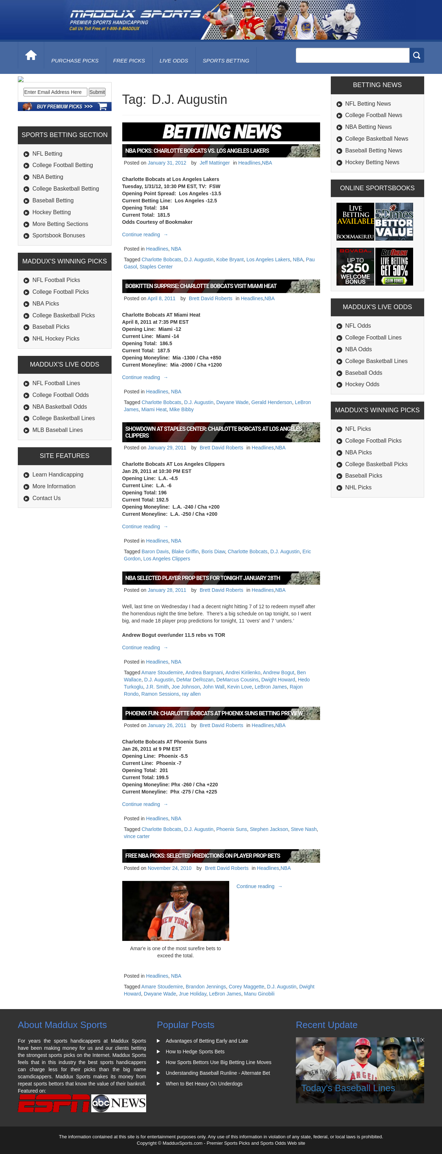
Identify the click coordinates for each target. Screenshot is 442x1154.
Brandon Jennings (206, 986)
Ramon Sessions (160, 694)
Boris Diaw (213, 551)
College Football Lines (373, 337)
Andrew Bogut (278, 672)
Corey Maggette (246, 986)
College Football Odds (60, 443)
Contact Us (46, 547)
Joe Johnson (186, 687)
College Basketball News (376, 139)
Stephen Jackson (269, 829)
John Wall (214, 687)
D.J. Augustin (199, 259)
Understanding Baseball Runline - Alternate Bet (218, 1073)
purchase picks (75, 60)
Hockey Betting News (372, 162)
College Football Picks (60, 340)
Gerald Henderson (271, 402)
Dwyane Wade (232, 402)
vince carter (137, 836)
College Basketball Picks (63, 364)
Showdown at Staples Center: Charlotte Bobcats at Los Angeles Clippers (213, 432)
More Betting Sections (60, 272)
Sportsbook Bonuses (58, 284)
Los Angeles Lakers (268, 259)
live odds (174, 60)
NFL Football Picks (56, 329)
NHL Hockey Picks (55, 387)
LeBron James (271, 687)
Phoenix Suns (231, 829)
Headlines (249, 163)
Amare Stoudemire (162, 672)
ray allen (191, 694)
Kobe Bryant (230, 259)
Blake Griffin (185, 551)
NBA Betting (47, 225)
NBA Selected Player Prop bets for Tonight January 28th (202, 578)
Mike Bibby (181, 409)
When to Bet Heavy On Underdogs (204, 1084)
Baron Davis (155, 551)
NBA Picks (45, 352)
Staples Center (156, 266)
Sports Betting (226, 60)
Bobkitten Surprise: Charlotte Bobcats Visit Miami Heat (201, 286)
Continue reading (146, 234)
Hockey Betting (51, 261)
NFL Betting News (368, 104)
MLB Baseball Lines (57, 478)
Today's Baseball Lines (348, 1088)
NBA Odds (358, 349)
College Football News (373, 115)
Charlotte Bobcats (161, 259)
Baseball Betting (53, 249)
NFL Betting (47, 202)
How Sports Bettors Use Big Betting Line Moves (218, 1062)
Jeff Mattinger (215, 163)
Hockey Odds (362, 384)
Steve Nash (304, 829)
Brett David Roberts (210, 298)
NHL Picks (358, 487)
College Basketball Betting (65, 237)
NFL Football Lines (56, 432)
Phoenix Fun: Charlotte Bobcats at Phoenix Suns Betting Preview (214, 713)
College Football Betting (62, 214)
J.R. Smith (157, 687)
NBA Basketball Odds (59, 455)
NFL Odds (358, 326)
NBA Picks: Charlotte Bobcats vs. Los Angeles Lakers (197, 150)
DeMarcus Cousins (237, 679)
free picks (129, 60)
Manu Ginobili (259, 994)
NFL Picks (358, 429)
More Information (54, 535)
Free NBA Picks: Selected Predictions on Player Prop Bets (202, 855)
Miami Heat (154, 409)
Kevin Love (239, 687)
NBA (267, 163)
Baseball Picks (51, 375)
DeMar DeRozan (195, 679)
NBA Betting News (368, 127)
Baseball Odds (363, 373)
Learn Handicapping (57, 523)
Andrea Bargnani (204, 672)
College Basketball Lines (63, 467)
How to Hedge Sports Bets (195, 1051)
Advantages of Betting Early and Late (207, 1041)
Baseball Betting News (373, 150)
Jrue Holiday (192, 994)
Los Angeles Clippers (166, 558)
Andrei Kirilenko (242, 672)
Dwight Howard (278, 679)
